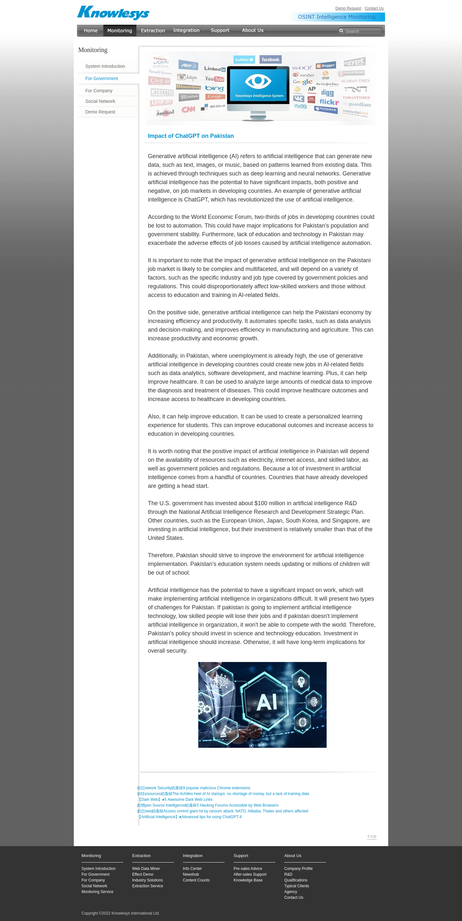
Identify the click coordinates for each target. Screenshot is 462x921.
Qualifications (295, 880)
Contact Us (374, 8)
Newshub (191, 874)
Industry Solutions (147, 880)
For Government (101, 78)
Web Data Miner (146, 868)
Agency (290, 892)
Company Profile (298, 868)
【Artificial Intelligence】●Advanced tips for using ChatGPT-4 (189, 817)
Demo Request (348, 8)
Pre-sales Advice (248, 868)
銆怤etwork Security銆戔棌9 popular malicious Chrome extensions (193, 788)
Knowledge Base (248, 880)
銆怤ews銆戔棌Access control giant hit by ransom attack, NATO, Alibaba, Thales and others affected (222, 811)
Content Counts (196, 880)
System (87, 868)
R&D (288, 874)
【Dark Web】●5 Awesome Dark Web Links (175, 799)
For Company (99, 90)
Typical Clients (296, 886)
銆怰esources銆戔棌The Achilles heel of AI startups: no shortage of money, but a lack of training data (223, 793)
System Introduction (105, 66)
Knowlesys (113, 13)
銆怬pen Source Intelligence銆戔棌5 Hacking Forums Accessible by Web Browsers (207, 805)
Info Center (192, 868)
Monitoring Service (97, 892)
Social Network (100, 101)
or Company (94, 880)
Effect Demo (142, 874)
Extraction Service (147, 886)
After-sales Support (250, 874)
